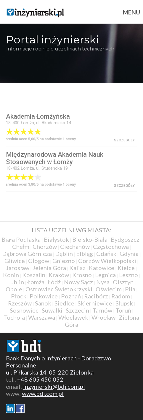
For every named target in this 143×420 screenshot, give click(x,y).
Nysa (103, 281)
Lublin (15, 281)
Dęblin (64, 253)
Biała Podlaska (21, 239)
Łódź (54, 281)
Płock (18, 296)
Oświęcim (109, 288)
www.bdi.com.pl (43, 393)
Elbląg (84, 253)
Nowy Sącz (78, 281)
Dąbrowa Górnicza (27, 253)
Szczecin (77, 310)
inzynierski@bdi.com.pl (54, 386)
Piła (130, 288)
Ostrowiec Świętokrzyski (58, 288)
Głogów (38, 260)
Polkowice (44, 296)
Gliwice (14, 260)
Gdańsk (106, 253)
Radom (120, 296)
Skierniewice (95, 303)
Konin (11, 274)
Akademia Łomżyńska (38, 116)
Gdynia (129, 253)
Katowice (101, 267)
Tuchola (14, 317)
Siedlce (64, 303)
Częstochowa (111, 246)
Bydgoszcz (125, 239)
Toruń (123, 310)
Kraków (59, 274)
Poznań (71, 296)
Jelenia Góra (49, 267)
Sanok (43, 303)
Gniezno (63, 260)
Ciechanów (75, 246)
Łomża (35, 281)
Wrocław (103, 317)
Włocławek (73, 317)
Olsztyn (123, 281)
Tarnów (102, 310)
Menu (131, 12)
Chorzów (45, 246)
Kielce (126, 267)
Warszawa (41, 317)
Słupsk (124, 303)
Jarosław (17, 267)
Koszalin (33, 274)
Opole (14, 288)
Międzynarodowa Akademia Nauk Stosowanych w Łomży (54, 158)
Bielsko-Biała (89, 239)
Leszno (128, 274)
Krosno (82, 274)
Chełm (20, 246)
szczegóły (124, 140)
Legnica (105, 274)
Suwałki (52, 310)
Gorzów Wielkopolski (107, 260)
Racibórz (96, 296)
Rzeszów (20, 303)
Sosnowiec (24, 310)
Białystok (56, 239)
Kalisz (77, 267)
